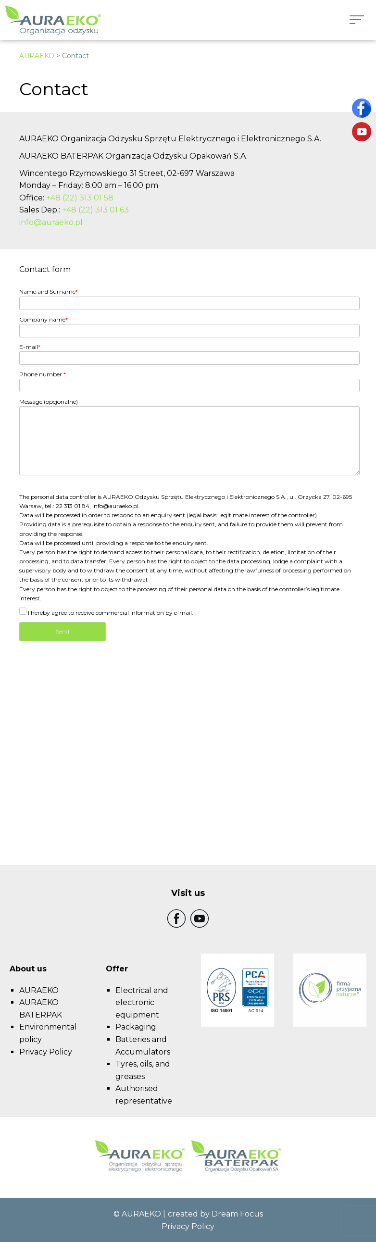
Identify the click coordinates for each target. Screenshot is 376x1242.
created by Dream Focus (215, 1213)
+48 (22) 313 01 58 (79, 197)
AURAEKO (36, 55)
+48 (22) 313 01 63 (95, 209)
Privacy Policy (45, 1051)
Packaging (135, 1026)
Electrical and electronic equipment (141, 1002)
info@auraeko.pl (51, 222)
